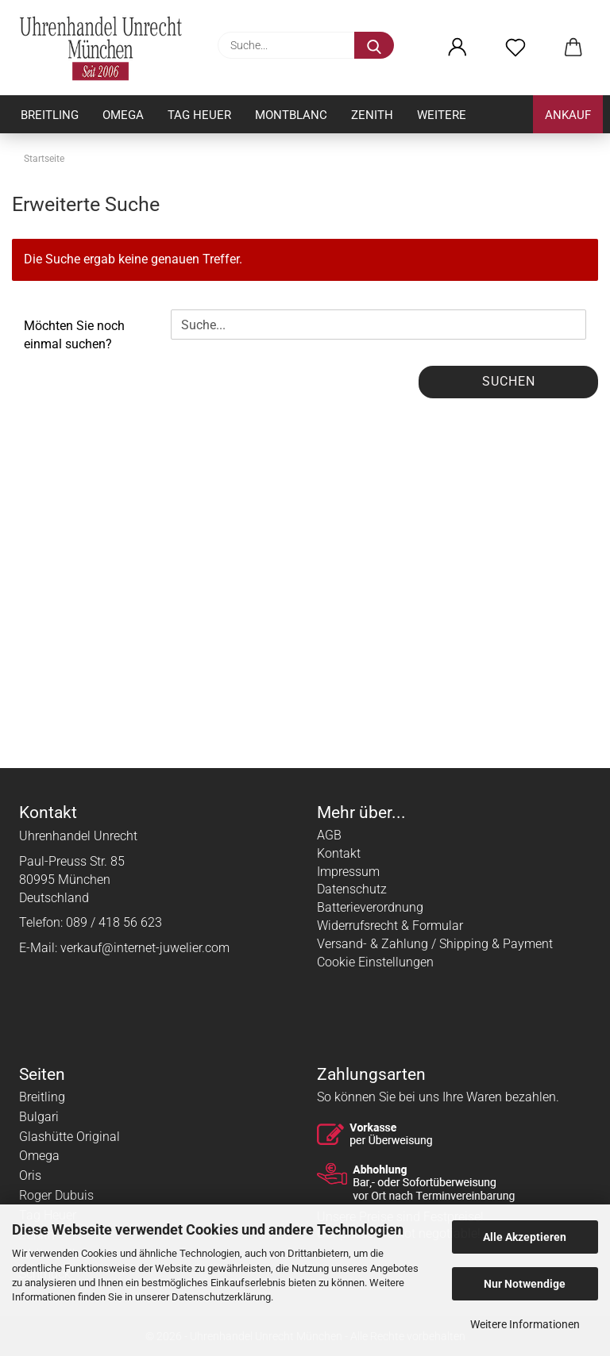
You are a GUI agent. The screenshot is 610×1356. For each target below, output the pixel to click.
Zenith (372, 115)
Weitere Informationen (525, 1324)
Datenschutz (352, 889)
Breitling (50, 115)
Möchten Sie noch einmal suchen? (74, 334)
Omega (123, 115)
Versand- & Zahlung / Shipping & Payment (435, 943)
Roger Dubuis (56, 1195)
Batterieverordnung (370, 907)
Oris (30, 1175)
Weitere (441, 115)
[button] (457, 47)
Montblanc (291, 115)
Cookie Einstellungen (375, 962)
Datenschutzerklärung (221, 1297)
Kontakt (339, 853)
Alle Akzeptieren (524, 1237)
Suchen (508, 381)
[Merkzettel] (515, 47)
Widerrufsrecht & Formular (390, 925)
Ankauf (568, 115)
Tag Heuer (199, 115)
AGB (329, 835)
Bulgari (39, 1116)
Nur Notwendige (525, 1283)
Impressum (348, 871)
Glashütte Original (69, 1136)
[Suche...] (374, 45)
